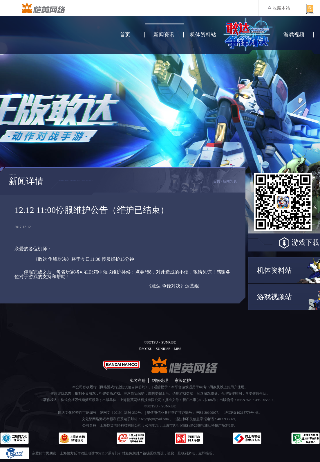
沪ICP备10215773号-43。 (243, 413)
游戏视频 (293, 34)
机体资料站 (203, 34)
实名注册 (137, 380)
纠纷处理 (160, 380)
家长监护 (183, 380)
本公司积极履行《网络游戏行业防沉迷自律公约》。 (112, 387)
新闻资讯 (163, 34)
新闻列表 (230, 181)
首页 (125, 34)
